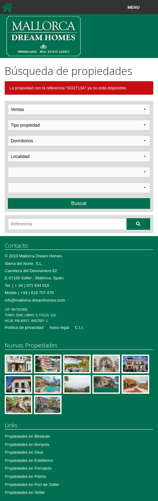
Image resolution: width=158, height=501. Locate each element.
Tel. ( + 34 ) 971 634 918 (27, 285)
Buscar (79, 203)
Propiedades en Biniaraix (27, 436)
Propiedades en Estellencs (29, 460)
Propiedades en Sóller (25, 492)
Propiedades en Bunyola (27, 444)
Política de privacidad (24, 327)
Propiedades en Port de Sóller (32, 484)
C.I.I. (79, 327)
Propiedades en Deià (24, 452)
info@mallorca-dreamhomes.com (35, 300)
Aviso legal (59, 327)
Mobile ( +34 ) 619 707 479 (29, 292)
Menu (148, 7)
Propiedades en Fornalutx (28, 468)
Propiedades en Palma (25, 476)
